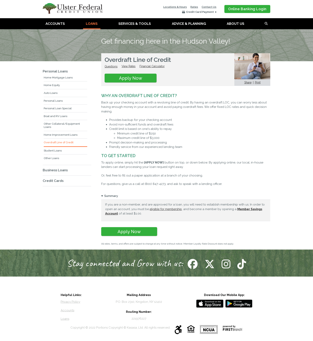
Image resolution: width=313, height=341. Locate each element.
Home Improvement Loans (60, 134)
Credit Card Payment (200, 11)
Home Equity (52, 85)
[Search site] (266, 24)
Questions (111, 66)
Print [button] (258, 82)
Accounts (55, 24)
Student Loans (53, 150)
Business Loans (55, 170)
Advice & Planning (189, 24)
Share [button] (248, 82)
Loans (92, 24)
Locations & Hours (175, 6)
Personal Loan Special (58, 108)
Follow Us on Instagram (225, 264)
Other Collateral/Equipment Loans (62, 125)
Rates (194, 6)
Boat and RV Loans (55, 116)
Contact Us (209, 6)
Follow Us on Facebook (192, 264)
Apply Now (130, 78)
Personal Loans (55, 71)
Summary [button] (111, 196)
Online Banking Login (247, 9)
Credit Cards (53, 181)
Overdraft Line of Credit (58, 142)
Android (239, 304)
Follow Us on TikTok (241, 264)
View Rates (129, 66)
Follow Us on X (209, 264)
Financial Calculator (152, 66)
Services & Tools (134, 24)
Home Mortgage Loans (58, 77)
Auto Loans (50, 92)
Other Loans (51, 158)
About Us (235, 24)
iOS (209, 304)
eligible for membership (166, 209)
